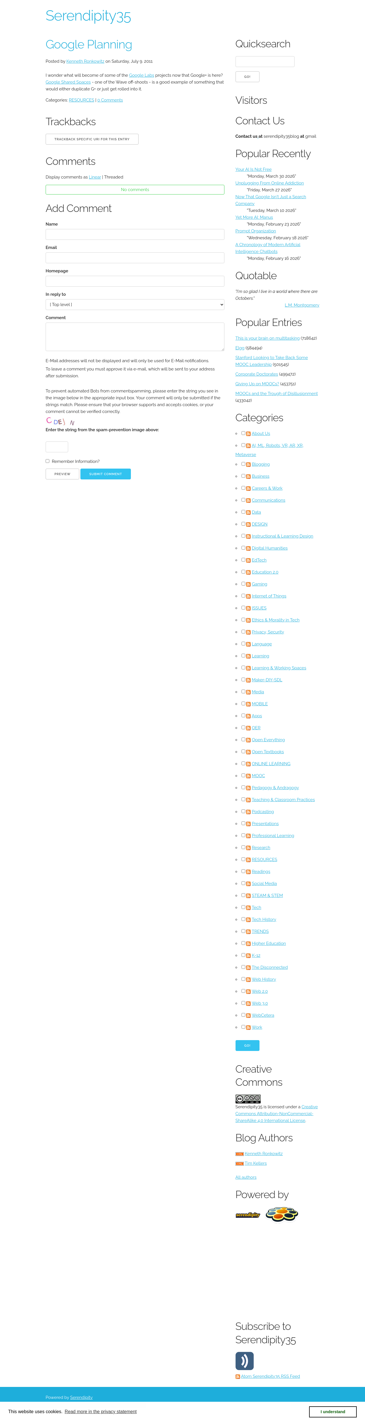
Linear (95, 177)
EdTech (259, 560)
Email (51, 247)
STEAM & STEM (267, 895)
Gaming (259, 584)
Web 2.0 (260, 991)
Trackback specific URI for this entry (92, 139)
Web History (264, 979)
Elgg (240, 348)
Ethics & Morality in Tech (275, 620)
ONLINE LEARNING (271, 763)
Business (260, 476)
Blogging (261, 464)
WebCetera (263, 1015)
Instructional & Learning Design (282, 536)
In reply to (56, 294)
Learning (260, 656)
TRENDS (260, 931)
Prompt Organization (256, 231)
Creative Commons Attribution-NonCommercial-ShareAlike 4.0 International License (277, 1113)
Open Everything (268, 739)
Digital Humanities (270, 548)
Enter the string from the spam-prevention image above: (102, 429)
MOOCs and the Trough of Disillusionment (277, 393)
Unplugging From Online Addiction (270, 183)
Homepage (57, 271)
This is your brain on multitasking (268, 338)
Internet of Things (269, 596)
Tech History (264, 919)
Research (261, 847)
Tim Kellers (256, 1163)
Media (258, 691)
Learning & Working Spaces (279, 668)
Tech (256, 907)
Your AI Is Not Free (254, 169)
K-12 (256, 955)
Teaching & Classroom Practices (283, 799)
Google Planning (89, 44)
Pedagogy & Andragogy (275, 787)
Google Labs (141, 75)
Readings (261, 871)
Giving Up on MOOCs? (257, 383)
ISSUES (259, 608)
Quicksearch (263, 44)
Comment (56, 317)
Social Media (264, 883)
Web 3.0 (260, 1003)
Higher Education (269, 943)
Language (262, 644)
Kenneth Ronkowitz (85, 61)
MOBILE (260, 703)
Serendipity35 (88, 15)
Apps (257, 715)
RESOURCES (81, 100)
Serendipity (81, 1397)
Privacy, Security (268, 632)
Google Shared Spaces (68, 82)
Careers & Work (267, 488)
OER (256, 727)
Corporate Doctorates (257, 374)
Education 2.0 (265, 572)
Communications (268, 500)
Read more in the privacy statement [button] (101, 1411)
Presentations (265, 823)
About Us (261, 433)
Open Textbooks (268, 751)
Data (256, 512)
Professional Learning (273, 835)
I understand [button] (333, 1411)
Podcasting (263, 811)
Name (52, 224)
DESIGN (259, 524)
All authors (246, 1177)
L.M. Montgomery (302, 305)
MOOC (258, 775)
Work (257, 1027)
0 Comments (110, 100)
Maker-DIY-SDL (267, 679)
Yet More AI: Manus (254, 217)
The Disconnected (270, 967)
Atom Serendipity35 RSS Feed (270, 1376)
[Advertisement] (300, 1270)
